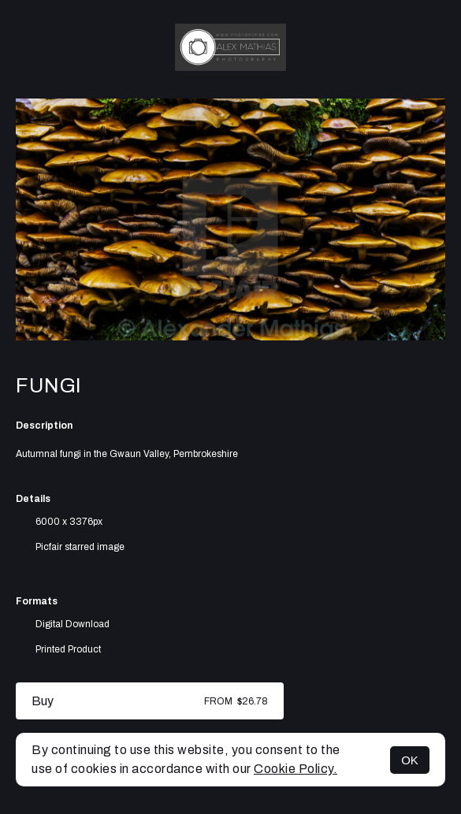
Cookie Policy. (295, 768)
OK (409, 760)
